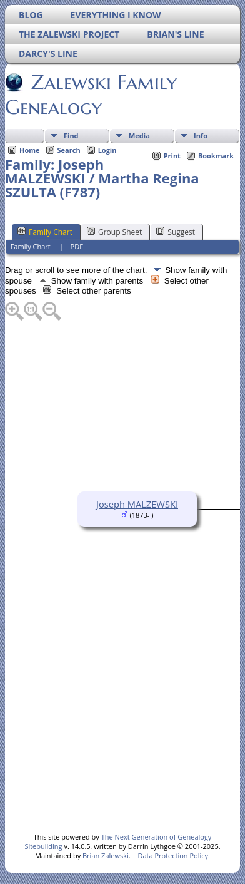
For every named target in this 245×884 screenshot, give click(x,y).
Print (172, 155)
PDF (77, 246)
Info (201, 135)
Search (69, 150)
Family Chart (45, 231)
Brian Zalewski (105, 855)
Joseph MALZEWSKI (137, 504)
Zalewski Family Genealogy (91, 94)
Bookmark (216, 155)
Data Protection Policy (173, 855)
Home (29, 150)
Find (71, 135)
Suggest (175, 231)
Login (107, 150)
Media (139, 135)
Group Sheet (114, 231)
